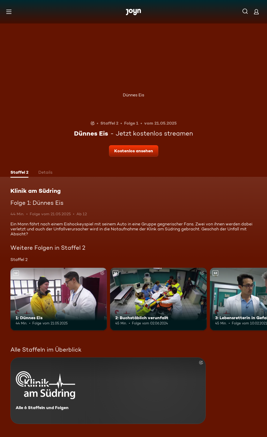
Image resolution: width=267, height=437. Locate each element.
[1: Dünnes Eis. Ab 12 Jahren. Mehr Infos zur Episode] (58, 299)
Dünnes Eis (133, 94)
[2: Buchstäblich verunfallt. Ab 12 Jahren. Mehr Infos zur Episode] (158, 299)
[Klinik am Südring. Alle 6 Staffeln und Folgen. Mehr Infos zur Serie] (108, 390)
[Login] (256, 11)
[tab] (19, 173)
